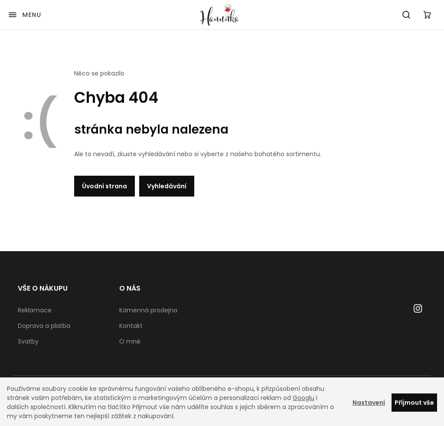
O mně (129, 341)
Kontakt (131, 325)
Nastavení (369, 402)
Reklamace (35, 310)
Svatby (28, 341)
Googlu (303, 397)
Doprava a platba (44, 325)
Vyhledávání (166, 186)
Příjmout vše (414, 402)
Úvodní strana (104, 186)
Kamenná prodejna (148, 310)
